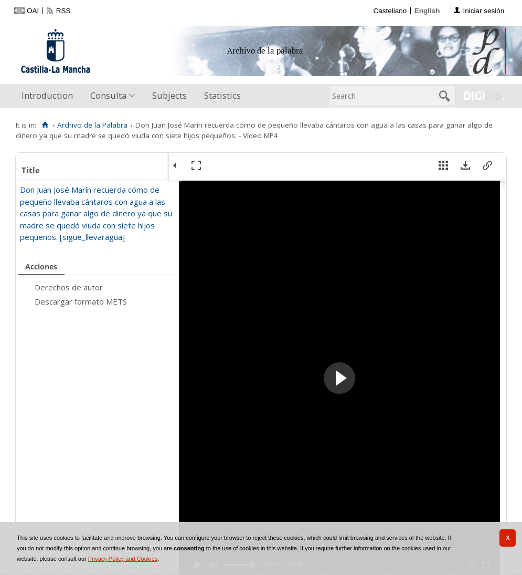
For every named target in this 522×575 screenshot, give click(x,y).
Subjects (169, 95)
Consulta (108, 95)
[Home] (44, 125)
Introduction (47, 95)
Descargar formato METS (81, 301)
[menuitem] (49, 96)
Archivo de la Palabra (92, 125)
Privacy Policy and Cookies (123, 559)
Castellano (390, 11)
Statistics (222, 95)
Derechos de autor (69, 287)
